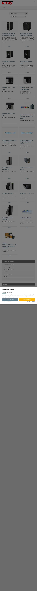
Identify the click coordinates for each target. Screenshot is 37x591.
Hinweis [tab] (4, 292)
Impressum (3, 301)
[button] (10, 299)
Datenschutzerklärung (9, 301)
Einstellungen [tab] (9, 292)
